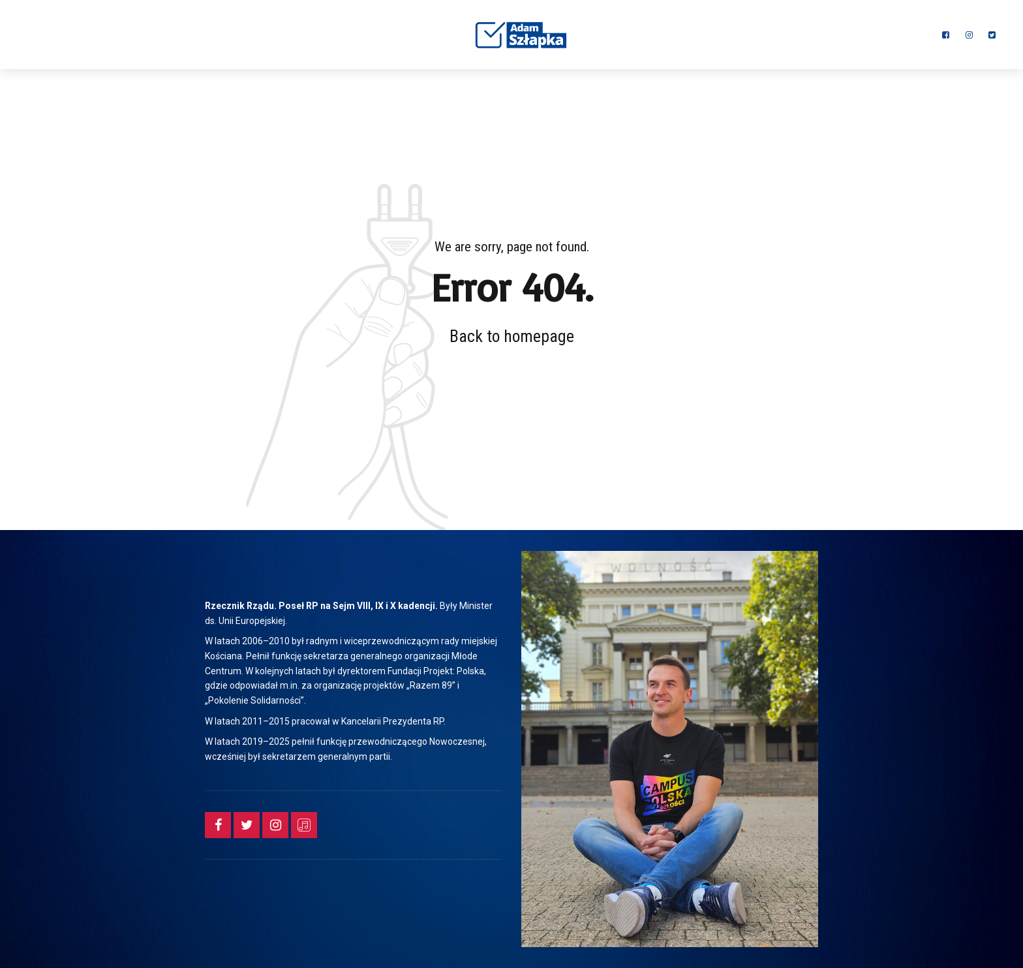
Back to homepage (512, 336)
